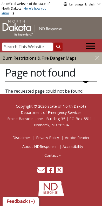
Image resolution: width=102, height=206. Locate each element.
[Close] (97, 57)
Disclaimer (21, 137)
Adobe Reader (77, 137)
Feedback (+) (20, 201)
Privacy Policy (47, 137)
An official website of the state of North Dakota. (26, 8)
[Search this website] (58, 47)
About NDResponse (39, 146)
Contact (51, 155)
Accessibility (73, 146)
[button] (41, 171)
